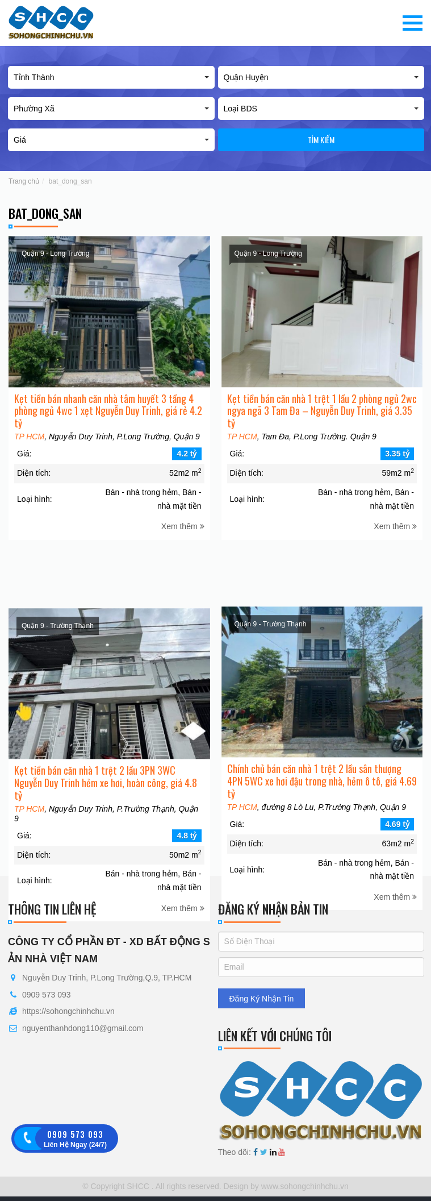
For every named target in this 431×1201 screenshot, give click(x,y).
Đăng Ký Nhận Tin (261, 998)
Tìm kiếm (321, 140)
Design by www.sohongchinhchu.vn (285, 1186)
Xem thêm (182, 544)
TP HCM (29, 454)
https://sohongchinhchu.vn (68, 1011)
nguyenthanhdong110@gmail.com (82, 1028)
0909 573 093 (46, 994)
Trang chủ (24, 181)
